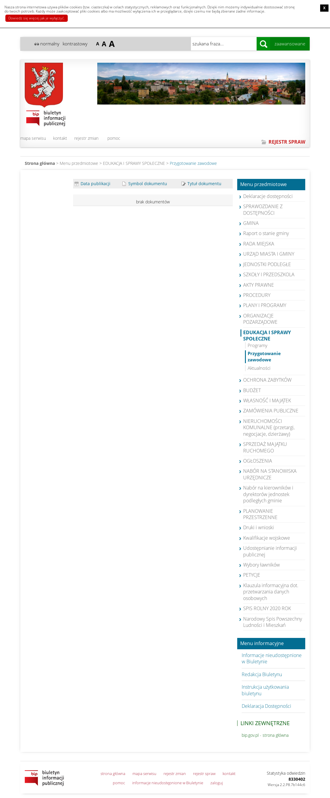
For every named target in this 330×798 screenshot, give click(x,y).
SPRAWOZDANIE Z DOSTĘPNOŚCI (263, 209)
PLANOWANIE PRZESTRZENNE (260, 514)
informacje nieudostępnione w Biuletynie (167, 782)
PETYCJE (251, 575)
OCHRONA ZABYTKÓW (267, 380)
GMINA (251, 223)
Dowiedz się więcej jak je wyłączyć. (36, 18)
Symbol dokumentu (144, 183)
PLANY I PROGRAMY (264, 305)
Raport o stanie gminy (266, 233)
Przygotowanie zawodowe (193, 163)
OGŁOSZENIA (257, 461)
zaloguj (216, 782)
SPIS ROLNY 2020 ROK (267, 608)
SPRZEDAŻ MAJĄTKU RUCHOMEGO (265, 447)
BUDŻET (252, 390)
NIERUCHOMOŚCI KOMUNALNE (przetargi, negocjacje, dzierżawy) (268, 427)
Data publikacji (92, 183)
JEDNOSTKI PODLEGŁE (267, 264)
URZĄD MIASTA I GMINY (268, 254)
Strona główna (40, 163)
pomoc (113, 138)
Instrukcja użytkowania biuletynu (265, 690)
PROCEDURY (256, 295)
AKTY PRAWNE (258, 285)
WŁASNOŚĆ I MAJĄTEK (267, 400)
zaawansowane (290, 44)
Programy (257, 345)
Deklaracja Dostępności (266, 706)
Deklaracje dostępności (268, 196)
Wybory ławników (261, 564)
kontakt (60, 138)
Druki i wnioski (258, 527)
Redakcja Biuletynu (262, 674)
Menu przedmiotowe (263, 184)
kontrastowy (75, 44)
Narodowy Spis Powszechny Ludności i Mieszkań (272, 622)
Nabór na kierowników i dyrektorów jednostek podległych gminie (268, 494)
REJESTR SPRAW (287, 142)
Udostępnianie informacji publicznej (270, 551)
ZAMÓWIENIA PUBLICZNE (270, 410)
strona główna (113, 773)
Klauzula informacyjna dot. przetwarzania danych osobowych (270, 591)
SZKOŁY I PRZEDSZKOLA (268, 274)
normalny (49, 44)
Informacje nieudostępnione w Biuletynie (272, 658)
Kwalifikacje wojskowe (266, 538)
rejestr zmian (86, 138)
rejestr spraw (204, 773)
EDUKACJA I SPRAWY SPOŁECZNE (134, 163)
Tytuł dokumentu (201, 183)
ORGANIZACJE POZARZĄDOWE (260, 318)
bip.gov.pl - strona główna (265, 735)
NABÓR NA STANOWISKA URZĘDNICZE (270, 474)
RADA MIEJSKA (258, 243)
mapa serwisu (33, 138)
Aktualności (259, 368)
